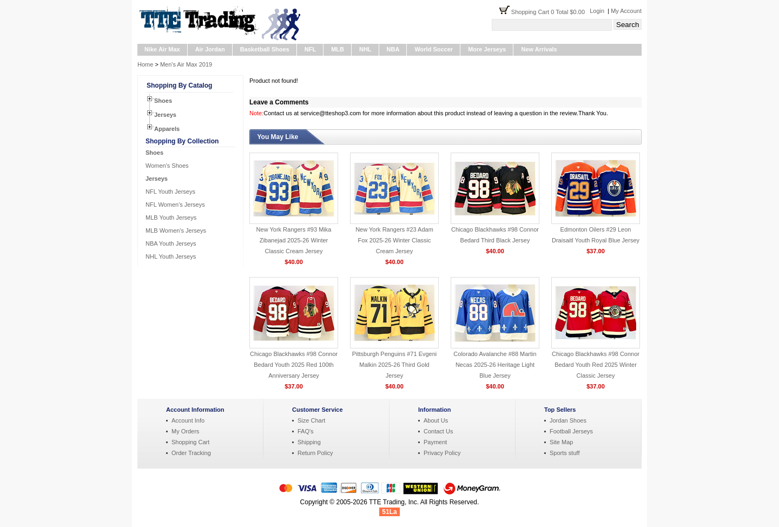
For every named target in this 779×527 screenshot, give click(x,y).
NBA (393, 49)
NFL (310, 49)
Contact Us (438, 431)
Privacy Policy (442, 453)
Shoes (163, 100)
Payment (435, 442)
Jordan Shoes (568, 420)
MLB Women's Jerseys (176, 230)
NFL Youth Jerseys (170, 191)
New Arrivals (539, 49)
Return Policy (315, 453)
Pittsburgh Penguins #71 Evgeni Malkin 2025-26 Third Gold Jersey (394, 365)
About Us (436, 420)
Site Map (561, 442)
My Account (626, 11)
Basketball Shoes (264, 49)
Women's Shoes (167, 165)
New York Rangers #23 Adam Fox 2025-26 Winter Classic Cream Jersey (394, 240)
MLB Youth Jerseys (171, 217)
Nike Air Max (162, 49)
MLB (337, 49)
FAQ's (306, 431)
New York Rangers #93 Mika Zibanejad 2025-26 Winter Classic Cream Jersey (294, 240)
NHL (365, 49)
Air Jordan (210, 49)
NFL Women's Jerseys (175, 204)
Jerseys (165, 114)
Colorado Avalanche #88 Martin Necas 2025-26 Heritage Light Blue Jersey (494, 365)
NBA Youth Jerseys (171, 243)
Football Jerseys (571, 431)
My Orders (185, 431)
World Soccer (433, 49)
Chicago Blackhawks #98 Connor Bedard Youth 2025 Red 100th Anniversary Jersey (294, 365)
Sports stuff (564, 453)
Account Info (187, 420)
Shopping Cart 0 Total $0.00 (550, 12)
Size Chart (311, 420)
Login (597, 11)
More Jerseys (487, 49)
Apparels (167, 129)
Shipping (309, 442)
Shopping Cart (190, 442)
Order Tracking (191, 453)
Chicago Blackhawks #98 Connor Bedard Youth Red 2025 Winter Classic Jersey (595, 365)
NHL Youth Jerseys (171, 256)
